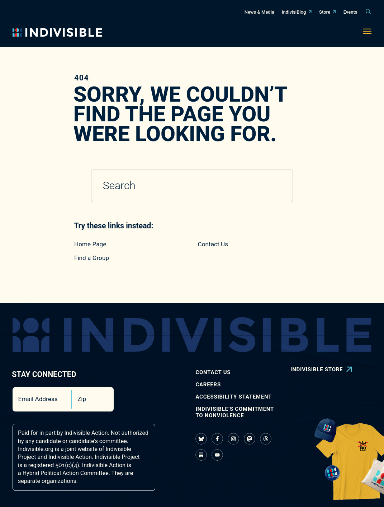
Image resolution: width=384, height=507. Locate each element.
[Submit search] (277, 185)
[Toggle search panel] (368, 12)
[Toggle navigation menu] (367, 32)
